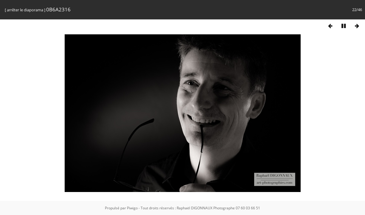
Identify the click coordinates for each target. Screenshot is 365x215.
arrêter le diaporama (25, 10)
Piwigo (132, 208)
